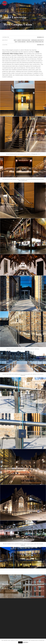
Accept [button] (20, 642)
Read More (25, 642)
